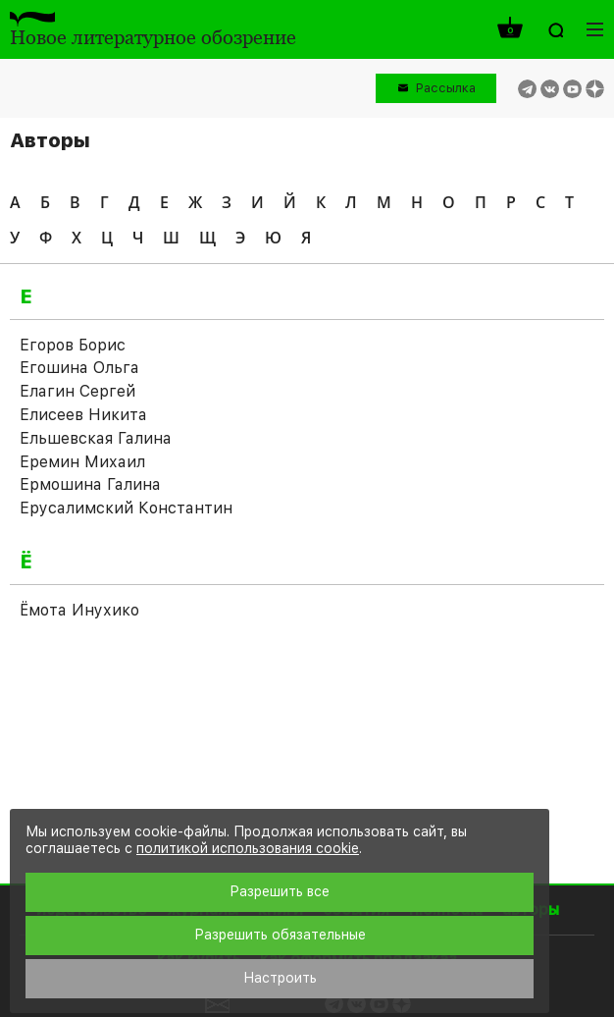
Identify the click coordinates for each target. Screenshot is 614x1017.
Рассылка (446, 87)
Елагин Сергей (77, 391)
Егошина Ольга (79, 367)
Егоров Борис (73, 345)
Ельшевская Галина (96, 438)
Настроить (280, 978)
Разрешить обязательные (280, 934)
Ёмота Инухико (79, 610)
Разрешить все (280, 891)
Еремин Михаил (82, 462)
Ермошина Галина (90, 484)
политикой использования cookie (247, 848)
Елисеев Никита (83, 414)
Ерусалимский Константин (126, 508)
